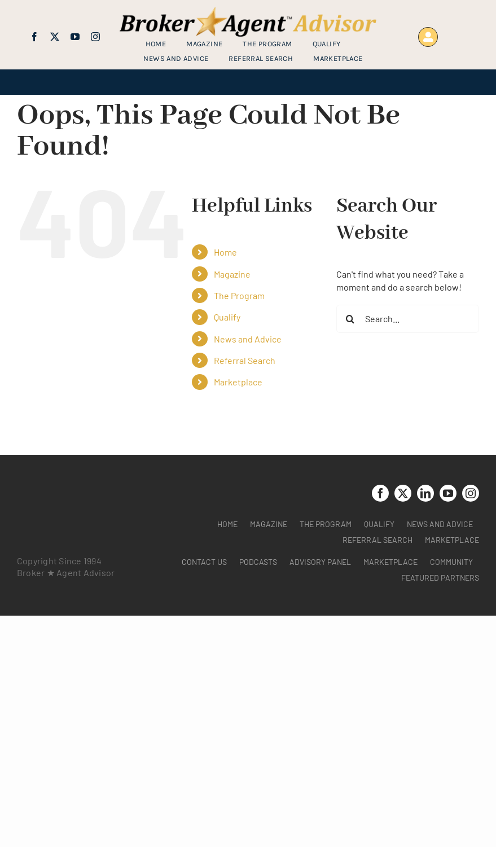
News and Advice (248, 338)
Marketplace (238, 381)
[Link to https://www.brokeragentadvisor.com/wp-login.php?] (428, 37)
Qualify (227, 316)
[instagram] (95, 36)
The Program (239, 295)
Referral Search (244, 360)
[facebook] (34, 36)
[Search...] (407, 319)
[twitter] (54, 36)
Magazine (232, 274)
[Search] (350, 319)
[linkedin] (425, 493)
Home (225, 252)
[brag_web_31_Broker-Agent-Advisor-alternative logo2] (248, 11)
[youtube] (75, 36)
